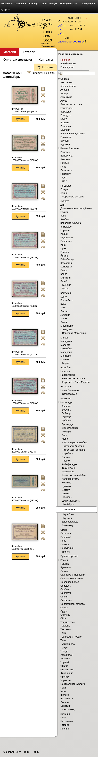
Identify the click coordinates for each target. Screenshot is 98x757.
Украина (65, 658)
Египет (64, 212)
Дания (63, 193)
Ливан (63, 318)
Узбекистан (66, 655)
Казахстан (66, 263)
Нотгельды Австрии (73, 446)
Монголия (65, 355)
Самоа (64, 571)
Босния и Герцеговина (72, 133)
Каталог (20, 3)
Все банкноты (68, 63)
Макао (65, 288)
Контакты (46, 59)
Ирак (63, 244)
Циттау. (66, 490)
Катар (63, 270)
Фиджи (64, 665)
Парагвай (65, 537)
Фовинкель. (68, 471)
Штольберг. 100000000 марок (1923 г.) (25, 158)
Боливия (65, 129)
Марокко (65, 345)
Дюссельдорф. (70, 428)
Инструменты (68, 3)
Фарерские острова (73, 196)
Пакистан (65, 533)
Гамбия (64, 163)
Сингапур (65, 592)
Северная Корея (69, 582)
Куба (63, 304)
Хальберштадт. (70, 478)
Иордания (66, 241)
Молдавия (66, 352)
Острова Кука (69, 394)
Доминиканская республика (76, 208)
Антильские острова (73, 378)
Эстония (65, 714)
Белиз (63, 119)
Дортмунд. (68, 424)
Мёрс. (65, 438)
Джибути (65, 201)
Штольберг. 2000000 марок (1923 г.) (24, 450)
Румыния (65, 567)
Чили (63, 691)
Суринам (65, 614)
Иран (63, 248)
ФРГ (64, 181)
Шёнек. (66, 493)
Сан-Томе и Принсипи (72, 574)
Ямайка (64, 725)
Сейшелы (65, 585)
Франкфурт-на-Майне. (74, 475)
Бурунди (65, 144)
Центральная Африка (72, 684)
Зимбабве (66, 226)
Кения (63, 274)
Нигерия (65, 371)
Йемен (64, 255)
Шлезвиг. (67, 497)
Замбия (64, 219)
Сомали (64, 607)
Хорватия (65, 680)
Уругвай (64, 662)
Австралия (66, 82)
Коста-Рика (66, 300)
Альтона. (67, 406)
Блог (44, 3)
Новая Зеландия (69, 390)
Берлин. (66, 409)
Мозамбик (66, 348)
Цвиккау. (66, 486)
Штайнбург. (68, 504)
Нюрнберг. (67, 453)
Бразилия (65, 137)
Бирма (65, 363)
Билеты (64, 122)
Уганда (64, 651)
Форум (53, 3)
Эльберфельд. (70, 521)
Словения (66, 600)
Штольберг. (69, 509)
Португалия (67, 548)
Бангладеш (66, 108)
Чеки (63, 687)
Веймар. (66, 413)
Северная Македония (74, 333)
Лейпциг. (66, 431)
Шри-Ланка (66, 698)
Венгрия (65, 152)
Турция (64, 647)
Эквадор (65, 702)
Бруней (64, 140)
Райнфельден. (70, 464)
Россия (64, 560)
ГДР (64, 177)
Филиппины (67, 669)
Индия (64, 233)
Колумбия (65, 293)
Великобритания (69, 148)
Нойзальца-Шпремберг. (75, 442)
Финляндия (66, 673)
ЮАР (63, 717)
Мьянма (64, 359)
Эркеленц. (67, 525)
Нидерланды (67, 374)
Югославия (66, 721)
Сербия (64, 589)
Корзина (48, 67)
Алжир (64, 93)
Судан (63, 611)
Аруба (63, 100)
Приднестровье (69, 556)
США (63, 618)
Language (88, 3)
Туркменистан (68, 644)
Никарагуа (66, 386)
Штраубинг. (68, 514)
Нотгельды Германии (74, 449)
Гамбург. (66, 417)
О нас (5, 9)
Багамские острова (71, 104)
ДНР (63, 204)
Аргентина (66, 97)
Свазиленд (68, 709)
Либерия (65, 315)
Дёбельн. (67, 420)
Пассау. (66, 457)
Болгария (65, 126)
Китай (63, 281)
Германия (65, 173)
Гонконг (66, 285)
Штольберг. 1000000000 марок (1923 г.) (25, 110)
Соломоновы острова (72, 604)
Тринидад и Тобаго (71, 636)
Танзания (65, 629)
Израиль (65, 230)
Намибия (65, 367)
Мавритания (67, 325)
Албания (65, 89)
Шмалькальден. (71, 500)
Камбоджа (66, 266)
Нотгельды (66, 402)
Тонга (63, 633)
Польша (64, 544)
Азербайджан (68, 86)
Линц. (65, 435)
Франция (65, 676)
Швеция (64, 695)
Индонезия (66, 237)
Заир (63, 215)
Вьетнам (65, 159)
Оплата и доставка (17, 59)
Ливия (63, 322)
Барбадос (65, 111)
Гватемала (66, 170)
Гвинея (66, 551)
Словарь (34, 3)
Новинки (65, 59)
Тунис (63, 640)
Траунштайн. (69, 468)
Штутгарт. (67, 518)
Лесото (64, 311)
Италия (64, 252)
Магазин (7, 3)
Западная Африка (70, 223)
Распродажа (67, 67)
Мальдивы (66, 341)
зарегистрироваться (71, 41)
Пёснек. (66, 460)
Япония (64, 728)
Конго (63, 296)
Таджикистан (67, 622)
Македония (66, 329)
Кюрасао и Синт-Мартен (75, 382)
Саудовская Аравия (71, 578)
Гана (63, 166)
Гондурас (65, 185)
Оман (63, 529)
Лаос (63, 307)
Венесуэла (66, 155)
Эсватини (65, 705)
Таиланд (65, 625)
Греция (64, 189)
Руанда (64, 563)
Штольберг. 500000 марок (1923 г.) (23, 547)
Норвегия (65, 398)
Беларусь (65, 115)
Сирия (64, 596)
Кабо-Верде (67, 259)
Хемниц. (66, 482)
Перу (63, 540)
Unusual (64, 78)
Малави (64, 337)
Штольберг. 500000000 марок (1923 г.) (25, 499)
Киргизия (65, 277)
